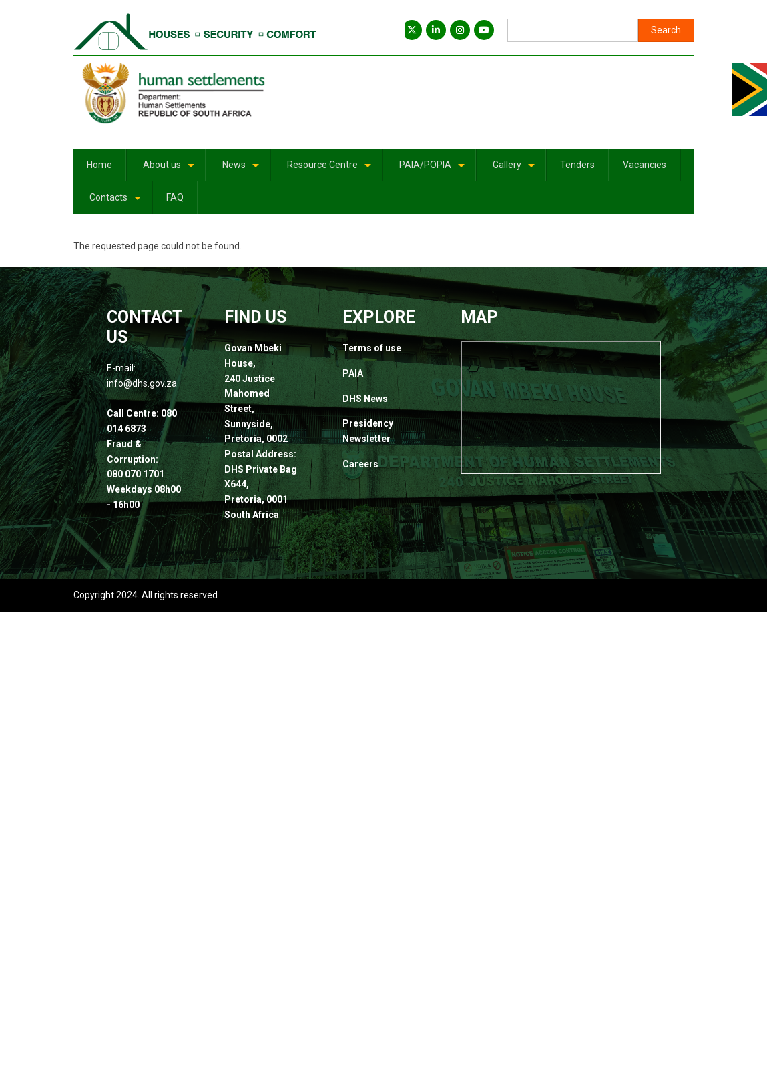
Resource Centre (330, 169)
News (241, 169)
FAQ (175, 197)
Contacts (116, 202)
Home (99, 164)
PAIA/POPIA (433, 169)
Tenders (577, 164)
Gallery (515, 169)
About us (169, 169)
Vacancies (644, 164)
